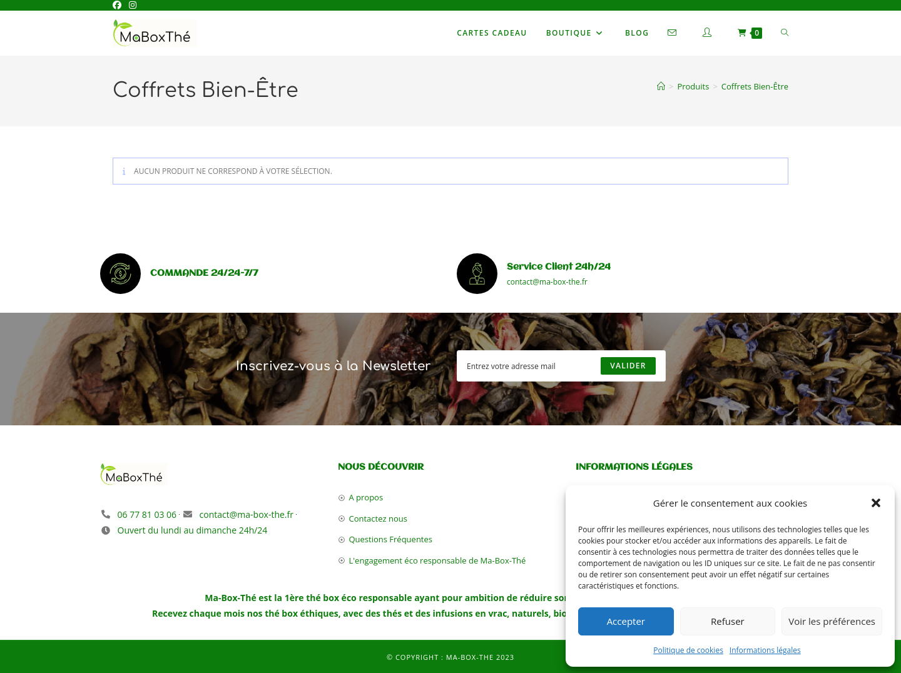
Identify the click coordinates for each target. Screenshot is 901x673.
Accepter (626, 621)
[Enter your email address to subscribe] (561, 366)
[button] (876, 503)
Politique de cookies (688, 650)
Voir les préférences (831, 621)
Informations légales (765, 650)
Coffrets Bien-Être (754, 86)
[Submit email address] (628, 366)
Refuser (728, 621)
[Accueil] (661, 86)
